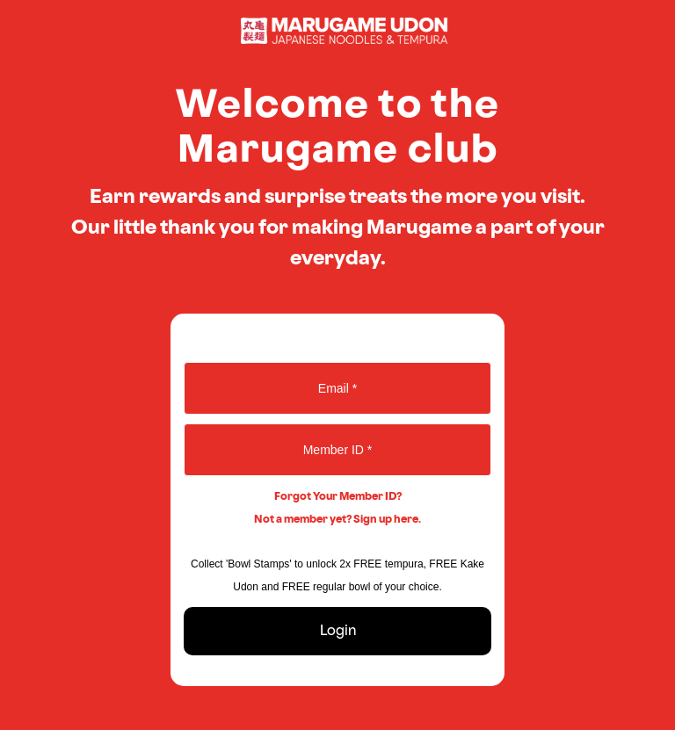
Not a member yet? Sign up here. (337, 519)
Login (338, 631)
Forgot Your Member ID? (338, 497)
